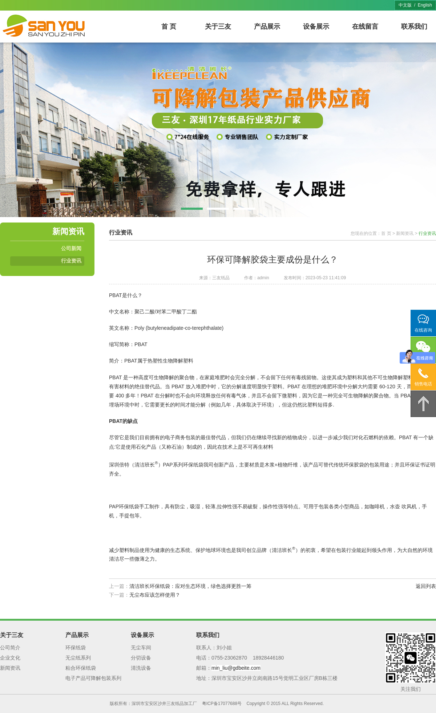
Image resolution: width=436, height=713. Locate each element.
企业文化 (10, 658)
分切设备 (141, 658)
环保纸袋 (75, 647)
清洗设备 (141, 668)
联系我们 (414, 26)
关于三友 (218, 26)
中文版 (405, 5)
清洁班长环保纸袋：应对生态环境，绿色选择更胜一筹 (190, 586)
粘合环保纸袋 (80, 668)
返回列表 (426, 586)
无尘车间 (141, 647)
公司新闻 (71, 248)
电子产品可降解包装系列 (93, 678)
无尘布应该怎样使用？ (154, 595)
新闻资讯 (404, 233)
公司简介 (10, 647)
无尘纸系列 (78, 658)
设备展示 (316, 26)
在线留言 (365, 26)
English (425, 5)
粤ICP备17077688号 (222, 703)
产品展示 (267, 26)
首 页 (168, 26)
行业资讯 (71, 261)
